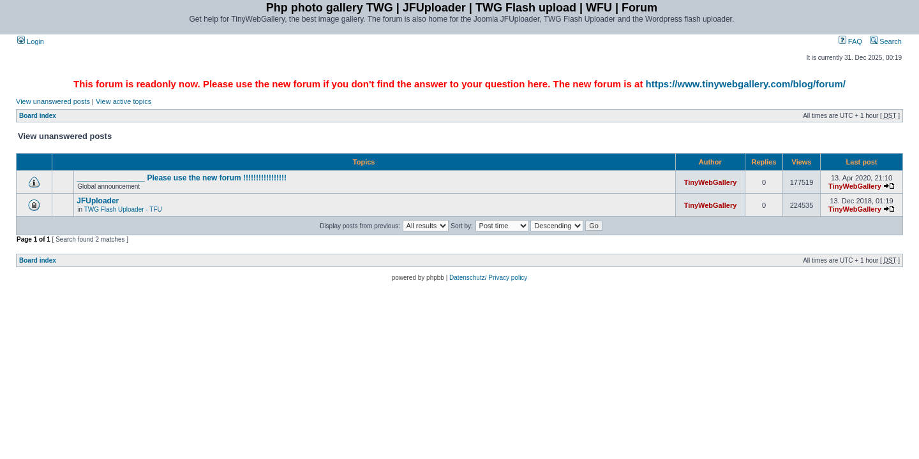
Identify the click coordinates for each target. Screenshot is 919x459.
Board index (37, 115)
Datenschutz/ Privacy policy (488, 277)
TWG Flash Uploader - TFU (123, 209)
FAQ (850, 41)
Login (30, 41)
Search (886, 41)
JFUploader (98, 200)
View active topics (123, 101)
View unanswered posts (53, 101)
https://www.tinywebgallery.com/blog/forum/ (746, 83)
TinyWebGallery (710, 182)
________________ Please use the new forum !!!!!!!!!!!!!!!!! (182, 177)
